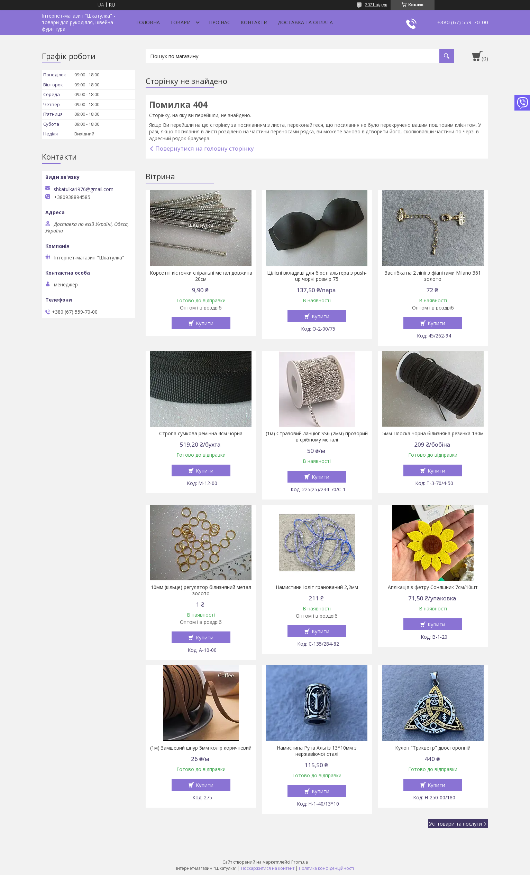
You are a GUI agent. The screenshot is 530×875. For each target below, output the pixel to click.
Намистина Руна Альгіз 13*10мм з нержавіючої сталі (317, 751)
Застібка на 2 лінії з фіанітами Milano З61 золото (433, 276)
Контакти (254, 22)
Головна (148, 22)
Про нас (219, 22)
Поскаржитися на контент (267, 868)
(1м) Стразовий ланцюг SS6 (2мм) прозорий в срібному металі (317, 436)
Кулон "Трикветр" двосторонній (432, 748)
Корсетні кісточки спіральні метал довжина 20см (201, 276)
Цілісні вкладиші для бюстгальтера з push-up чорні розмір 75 (317, 276)
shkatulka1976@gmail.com (83, 189)
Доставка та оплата (305, 22)
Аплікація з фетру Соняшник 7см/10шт (433, 587)
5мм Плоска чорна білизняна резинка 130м (433, 433)
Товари (180, 22)
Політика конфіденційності (326, 868)
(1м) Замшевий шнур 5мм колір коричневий (201, 748)
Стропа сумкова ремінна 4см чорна (201, 433)
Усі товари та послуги (455, 823)
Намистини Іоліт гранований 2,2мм (317, 587)
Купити (204, 323)
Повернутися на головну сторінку (204, 148)
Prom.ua (299, 862)
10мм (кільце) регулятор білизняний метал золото (201, 590)
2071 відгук (376, 5)
